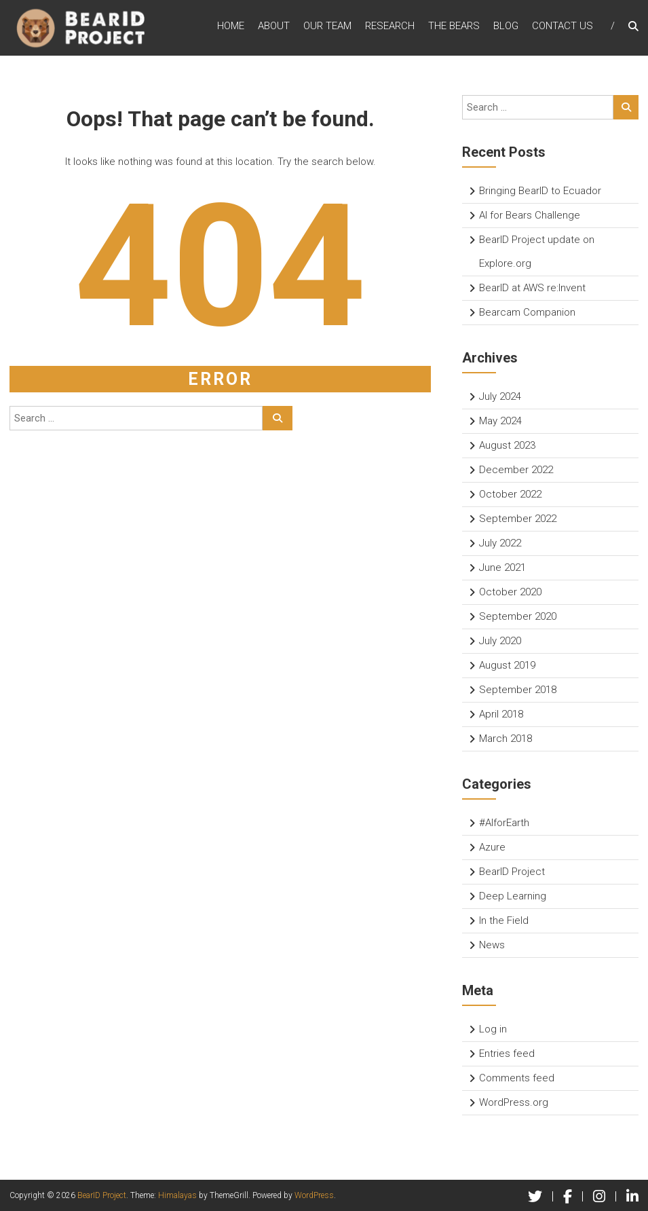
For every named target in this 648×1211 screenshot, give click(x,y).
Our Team (327, 26)
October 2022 (510, 494)
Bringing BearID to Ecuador (540, 191)
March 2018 (505, 738)
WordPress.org (513, 1102)
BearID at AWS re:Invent (532, 288)
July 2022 (500, 543)
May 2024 (500, 421)
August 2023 (507, 445)
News (492, 945)
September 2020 (517, 616)
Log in (493, 1029)
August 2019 (507, 665)
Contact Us (562, 26)
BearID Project (512, 871)
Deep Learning (512, 896)
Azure (492, 847)
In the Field (504, 920)
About (274, 26)
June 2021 (502, 567)
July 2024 (500, 396)
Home (230, 26)
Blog (505, 26)
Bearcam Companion (527, 312)
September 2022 (517, 519)
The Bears (454, 26)
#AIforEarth (504, 823)
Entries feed (507, 1053)
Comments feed (516, 1078)
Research (390, 26)
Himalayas (177, 1195)
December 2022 (516, 470)
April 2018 (501, 714)
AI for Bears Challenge (529, 215)
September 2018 (517, 690)
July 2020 (500, 641)
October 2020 (510, 592)
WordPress (314, 1195)
